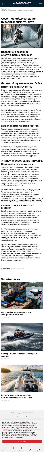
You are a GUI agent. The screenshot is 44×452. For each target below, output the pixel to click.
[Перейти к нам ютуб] (26, 417)
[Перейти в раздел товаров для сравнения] (22, 448)
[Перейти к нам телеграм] (22, 417)
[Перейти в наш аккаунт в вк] (17, 417)
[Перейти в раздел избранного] (13, 448)
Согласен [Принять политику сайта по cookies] (22, 442)
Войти (31, 451)
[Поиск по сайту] (2, 3)
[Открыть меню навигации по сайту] (40, 4)
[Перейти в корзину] (39, 448)
